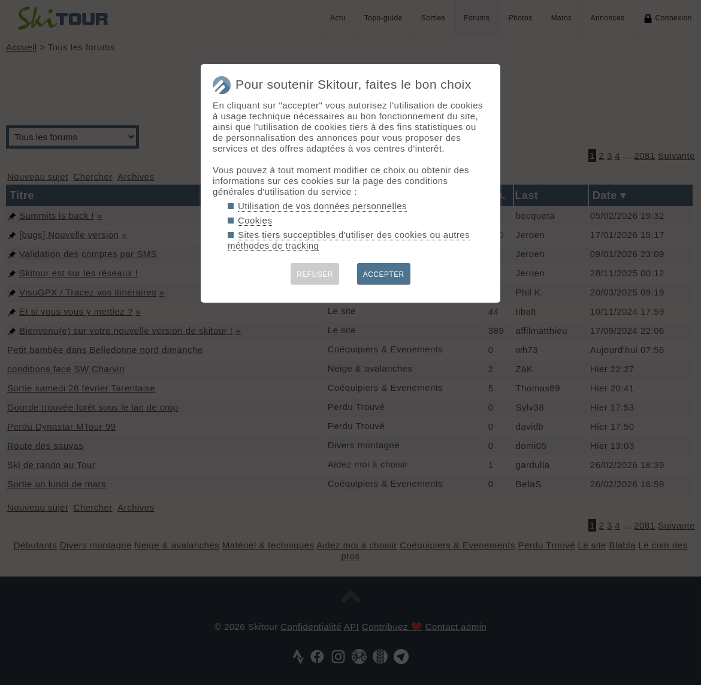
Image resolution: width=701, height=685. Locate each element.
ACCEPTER (383, 274)
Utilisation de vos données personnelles (322, 206)
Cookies (255, 220)
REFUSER (315, 274)
